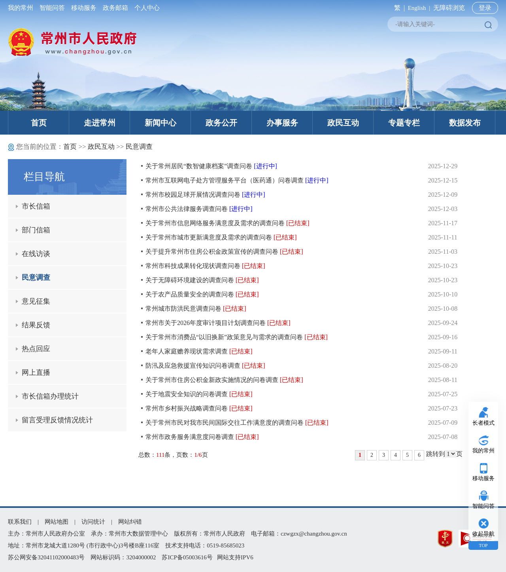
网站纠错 (130, 522)
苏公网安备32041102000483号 (46, 557)
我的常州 (22, 7)
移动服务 (84, 7)
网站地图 (56, 522)
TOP (483, 545)
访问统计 (93, 522)
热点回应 (36, 349)
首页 (39, 122)
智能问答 (52, 7)
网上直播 (36, 372)
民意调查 (139, 146)
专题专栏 (404, 122)
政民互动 (343, 122)
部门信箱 (36, 230)
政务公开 (221, 122)
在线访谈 (36, 254)
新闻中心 (160, 122)
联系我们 (20, 522)
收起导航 (483, 534)
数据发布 (465, 122)
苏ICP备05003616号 (187, 557)
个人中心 (145, 7)
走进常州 (99, 122)
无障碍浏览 (449, 7)
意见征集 (36, 301)
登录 (485, 7)
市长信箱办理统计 (50, 396)
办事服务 (282, 122)
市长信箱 (36, 206)
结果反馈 (36, 325)
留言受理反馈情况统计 (57, 420)
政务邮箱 (115, 7)
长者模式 (483, 423)
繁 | (398, 7)
